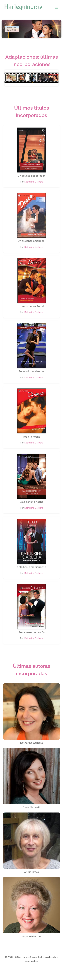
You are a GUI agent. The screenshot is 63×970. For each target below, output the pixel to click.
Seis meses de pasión (32, 632)
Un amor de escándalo (31, 306)
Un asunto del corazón (32, 175)
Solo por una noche (31, 501)
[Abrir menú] (56, 7)
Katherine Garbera (33, 181)
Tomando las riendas (31, 371)
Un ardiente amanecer (31, 240)
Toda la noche (31, 436)
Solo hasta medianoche (31, 567)
